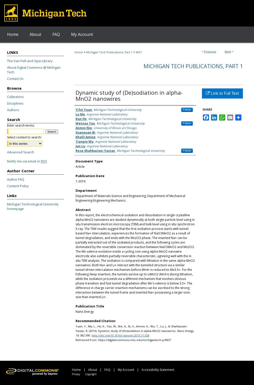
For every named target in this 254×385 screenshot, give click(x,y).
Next (228, 51)
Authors (13, 110)
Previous (210, 51)
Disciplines (15, 103)
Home (79, 52)
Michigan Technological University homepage (33, 206)
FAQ (107, 370)
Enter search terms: (21, 125)
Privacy (76, 374)
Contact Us (15, 78)
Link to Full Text (222, 93)
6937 (139, 52)
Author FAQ (15, 179)
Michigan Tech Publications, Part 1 (109, 52)
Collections (15, 96)
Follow (187, 109)
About (92, 370)
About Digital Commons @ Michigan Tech (34, 69)
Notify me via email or (27, 161)
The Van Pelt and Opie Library (30, 61)
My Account (126, 370)
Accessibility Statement (158, 370)
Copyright (91, 374)
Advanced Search (20, 152)
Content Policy (18, 186)
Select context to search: (24, 137)
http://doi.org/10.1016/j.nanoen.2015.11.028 (120, 335)
